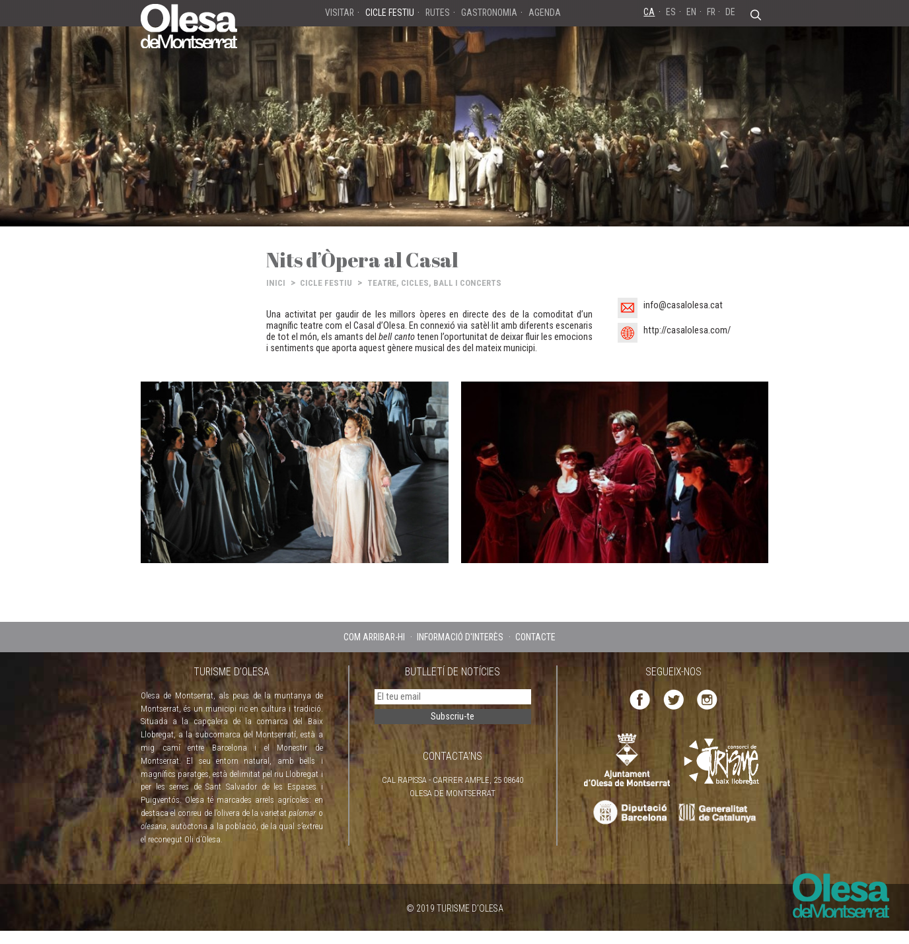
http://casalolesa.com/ (687, 330)
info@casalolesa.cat (683, 305)
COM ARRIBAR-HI (374, 637)
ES (671, 12)
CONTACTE (535, 637)
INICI (275, 283)
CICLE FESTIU (326, 283)
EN (691, 12)
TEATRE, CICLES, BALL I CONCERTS (434, 283)
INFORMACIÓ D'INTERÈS (460, 637)
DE (730, 12)
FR (711, 12)
